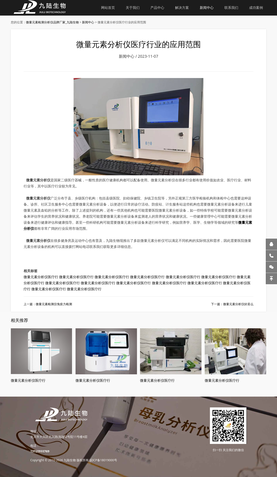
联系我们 (231, 7)
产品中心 (157, 7)
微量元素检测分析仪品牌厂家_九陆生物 (52, 22)
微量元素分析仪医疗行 (41, 276)
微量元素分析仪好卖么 (238, 304)
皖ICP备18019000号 (103, 460)
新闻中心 (207, 7)
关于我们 (133, 7)
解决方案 (182, 7)
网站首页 (108, 7)
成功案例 (256, 7)
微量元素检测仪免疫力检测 (54, 304)
